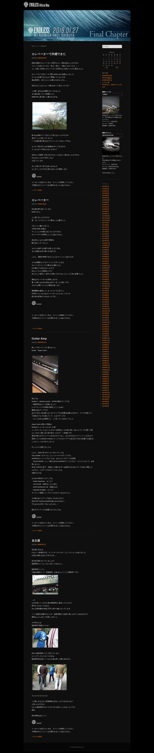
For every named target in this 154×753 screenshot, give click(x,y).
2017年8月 (105, 225)
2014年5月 (105, 297)
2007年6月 (105, 406)
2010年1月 (105, 336)
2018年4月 (105, 209)
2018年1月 (105, 213)
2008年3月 (105, 385)
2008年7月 (105, 376)
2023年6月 (105, 189)
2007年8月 (105, 401)
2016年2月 (105, 261)
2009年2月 (105, 361)
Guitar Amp (39, 338)
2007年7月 (105, 404)
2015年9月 (105, 270)
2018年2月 (105, 211)
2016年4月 (105, 256)
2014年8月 (105, 290)
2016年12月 (106, 243)
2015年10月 (106, 268)
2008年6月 (105, 379)
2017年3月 (105, 236)
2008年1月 (105, 390)
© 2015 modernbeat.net (77, 747)
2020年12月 (106, 200)
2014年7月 (105, 293)
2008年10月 (106, 370)
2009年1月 (105, 363)
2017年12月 (106, 216)
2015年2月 (105, 279)
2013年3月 (105, 315)
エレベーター (40, 200)
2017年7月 (105, 227)
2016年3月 (105, 259)
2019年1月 (105, 207)
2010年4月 (105, 329)
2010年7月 (105, 324)
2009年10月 (106, 342)
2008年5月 (105, 381)
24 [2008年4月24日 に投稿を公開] (114, 63)
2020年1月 (105, 204)
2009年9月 (105, 345)
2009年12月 (106, 338)
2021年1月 (105, 198)
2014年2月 (105, 304)
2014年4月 (105, 299)
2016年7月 (105, 252)
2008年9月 (105, 372)
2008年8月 (105, 374)
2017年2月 (105, 238)
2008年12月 (106, 365)
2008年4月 (105, 383)
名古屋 (36, 540)
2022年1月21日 (107, 80)
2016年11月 (106, 245)
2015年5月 (105, 277)
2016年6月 (105, 254)
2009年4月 (105, 356)
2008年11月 (106, 367)
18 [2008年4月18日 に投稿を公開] (117, 61)
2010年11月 (106, 322)
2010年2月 (105, 333)
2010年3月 (105, 331)
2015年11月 (106, 266)
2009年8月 (105, 347)
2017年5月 (105, 232)
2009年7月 (105, 349)
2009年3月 (105, 358)
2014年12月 (106, 284)
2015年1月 (105, 281)
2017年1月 (105, 241)
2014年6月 (105, 295)
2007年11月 (106, 395)
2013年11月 (106, 311)
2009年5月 (105, 354)
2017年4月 (105, 234)
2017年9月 (105, 222)
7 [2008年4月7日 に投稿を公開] (106, 59)
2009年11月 (106, 340)
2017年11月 (106, 218)
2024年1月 (105, 186)
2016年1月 (105, 263)
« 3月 (106, 67)
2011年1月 (105, 320)
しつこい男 (105, 82)
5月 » (117, 67)
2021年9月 (105, 193)
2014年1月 (105, 306)
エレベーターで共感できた (49, 54)
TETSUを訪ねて (107, 78)
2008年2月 (105, 388)
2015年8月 (105, 272)
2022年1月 (105, 191)
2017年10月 (106, 220)
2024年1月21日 (107, 75)
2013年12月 (106, 308)
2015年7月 (105, 275)
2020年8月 (105, 202)
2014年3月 (105, 302)
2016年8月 (105, 250)
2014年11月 (106, 286)
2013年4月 (105, 313)
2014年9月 (105, 288)
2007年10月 (106, 397)
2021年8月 (105, 195)
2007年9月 (105, 399)
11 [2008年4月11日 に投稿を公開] (117, 59)
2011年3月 (105, 318)
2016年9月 (105, 247)
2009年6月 (105, 352)
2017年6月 (105, 229)
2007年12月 (106, 392)
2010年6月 (105, 327)
